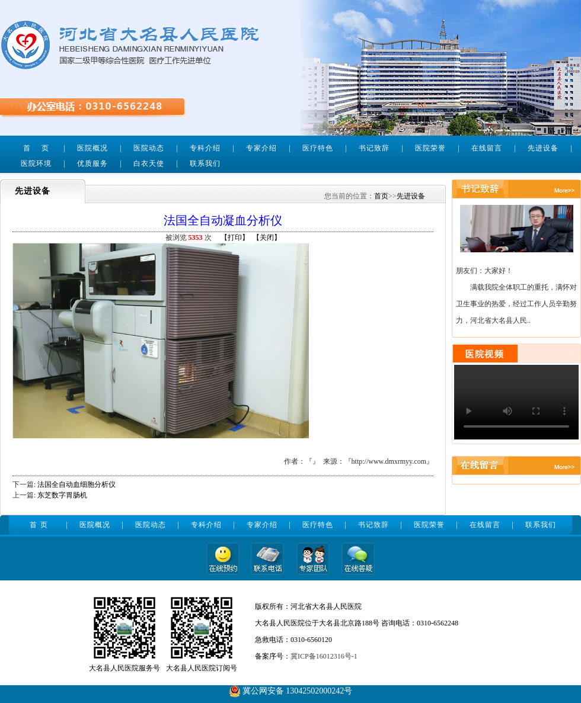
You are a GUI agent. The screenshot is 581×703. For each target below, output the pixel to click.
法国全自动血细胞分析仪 (76, 484)
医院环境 (36, 163)
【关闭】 (267, 237)
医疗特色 (317, 148)
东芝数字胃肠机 (62, 495)
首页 (381, 196)
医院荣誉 (430, 148)
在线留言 (486, 148)
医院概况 (92, 148)
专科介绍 (205, 148)
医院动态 (148, 148)
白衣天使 (148, 163)
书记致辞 (374, 148)
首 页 (36, 148)
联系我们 (205, 163)
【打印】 (235, 237)
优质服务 (92, 163)
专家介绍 (261, 148)
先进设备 (543, 148)
